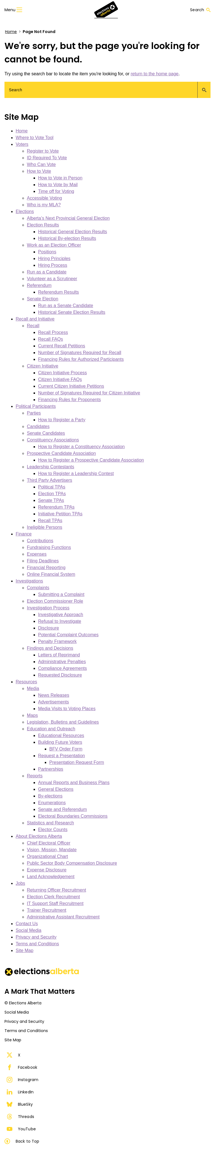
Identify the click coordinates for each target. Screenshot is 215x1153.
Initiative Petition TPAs (60, 513)
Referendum (39, 285)
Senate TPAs (51, 500)
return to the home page (155, 73)
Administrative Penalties (62, 661)
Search (200, 10)
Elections (25, 211)
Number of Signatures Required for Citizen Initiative (89, 392)
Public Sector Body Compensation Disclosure (72, 863)
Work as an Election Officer (54, 245)
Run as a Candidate (46, 272)
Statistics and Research (50, 822)
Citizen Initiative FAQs (60, 379)
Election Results (43, 225)
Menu (13, 10)
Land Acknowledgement (50, 876)
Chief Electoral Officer (48, 843)
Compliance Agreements (62, 668)
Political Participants (36, 406)
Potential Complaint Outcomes (68, 634)
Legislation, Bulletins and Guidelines (63, 722)
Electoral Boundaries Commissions (73, 816)
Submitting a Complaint (61, 594)
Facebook (22, 1067)
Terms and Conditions (37, 943)
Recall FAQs (50, 339)
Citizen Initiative (42, 366)
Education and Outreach (51, 728)
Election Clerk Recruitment (53, 896)
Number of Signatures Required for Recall (79, 352)
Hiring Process (52, 265)
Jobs (20, 883)
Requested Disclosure (60, 675)
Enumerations (52, 802)
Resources (26, 681)
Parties (34, 413)
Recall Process (53, 332)
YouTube (21, 1129)
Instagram (22, 1079)
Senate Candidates (46, 433)
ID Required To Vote (47, 157)
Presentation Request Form (76, 762)
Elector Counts (52, 829)
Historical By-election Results (67, 238)
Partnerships (50, 769)
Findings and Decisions (50, 648)
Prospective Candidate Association (61, 453)
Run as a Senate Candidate (65, 305)
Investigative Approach (60, 614)
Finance (24, 534)
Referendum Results (58, 292)
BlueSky (20, 1104)
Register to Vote (43, 151)
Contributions (40, 540)
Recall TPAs (50, 520)
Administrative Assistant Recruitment (63, 917)
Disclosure (48, 628)
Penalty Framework (57, 641)
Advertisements (53, 702)
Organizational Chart (47, 856)
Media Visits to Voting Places (66, 708)
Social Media (28, 930)
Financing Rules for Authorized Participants (81, 359)
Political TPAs (51, 487)
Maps (32, 715)
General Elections (55, 789)
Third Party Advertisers (49, 480)
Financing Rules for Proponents (69, 399)
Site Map (24, 950)
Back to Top (21, 1141)
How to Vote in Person (60, 178)
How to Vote (39, 171)
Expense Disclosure (46, 869)
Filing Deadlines (43, 560)
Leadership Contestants (50, 466)
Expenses (36, 554)
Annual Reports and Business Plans (73, 782)
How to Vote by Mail (58, 184)
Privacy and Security (36, 937)
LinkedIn (20, 1092)
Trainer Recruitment (46, 910)
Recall (33, 325)
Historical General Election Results (72, 231)
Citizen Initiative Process (62, 372)
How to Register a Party (61, 419)
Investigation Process (48, 607)
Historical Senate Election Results (71, 312)
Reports (35, 775)
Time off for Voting (56, 191)
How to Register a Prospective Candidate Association (91, 460)
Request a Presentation (61, 755)
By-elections (50, 796)
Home (11, 31)
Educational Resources (61, 735)
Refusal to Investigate (59, 621)
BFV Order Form (65, 749)
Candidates (38, 426)
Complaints (38, 587)
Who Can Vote (41, 164)
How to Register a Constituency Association (81, 446)
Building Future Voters (60, 742)
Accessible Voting (44, 198)
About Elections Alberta (39, 836)
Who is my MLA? (44, 204)
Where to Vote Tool (34, 137)
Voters (22, 144)
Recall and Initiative (35, 319)
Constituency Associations (53, 440)
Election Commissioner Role (55, 601)
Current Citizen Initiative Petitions (71, 386)
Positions (47, 251)
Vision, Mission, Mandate (52, 849)
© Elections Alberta (22, 1003)
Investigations (29, 581)
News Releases (53, 695)
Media (33, 688)
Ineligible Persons (44, 527)
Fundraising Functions (49, 547)
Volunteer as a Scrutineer (52, 278)
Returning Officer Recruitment (56, 890)
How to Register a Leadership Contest (76, 473)
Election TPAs (52, 493)
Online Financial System (51, 574)
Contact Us (27, 923)
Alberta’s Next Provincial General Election (68, 218)
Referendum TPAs (56, 507)
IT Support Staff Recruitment (55, 903)
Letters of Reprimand (59, 654)
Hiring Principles (54, 258)
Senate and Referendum (62, 809)
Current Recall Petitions (61, 345)
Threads (20, 1116)
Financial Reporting (46, 567)
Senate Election (42, 298)
